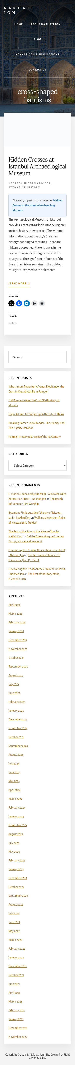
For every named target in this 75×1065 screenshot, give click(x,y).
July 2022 (13, 913)
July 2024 (13, 763)
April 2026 (14, 604)
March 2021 (15, 1001)
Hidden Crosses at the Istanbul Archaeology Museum (37, 205)
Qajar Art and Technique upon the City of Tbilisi (36, 414)
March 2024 (15, 798)
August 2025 (15, 675)
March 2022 (15, 939)
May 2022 (14, 931)
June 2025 (14, 693)
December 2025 (17, 640)
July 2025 (13, 684)
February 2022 (16, 948)
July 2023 (13, 842)
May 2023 (14, 851)
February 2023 (16, 860)
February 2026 (16, 622)
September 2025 (18, 666)
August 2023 (15, 834)
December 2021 (17, 966)
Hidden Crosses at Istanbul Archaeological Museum (37, 166)
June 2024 (14, 772)
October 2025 (16, 657)
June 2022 (14, 922)
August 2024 (15, 754)
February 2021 (16, 1010)
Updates (15, 183)
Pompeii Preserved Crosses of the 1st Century (34, 436)
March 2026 (15, 613)
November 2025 (17, 648)
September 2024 (18, 745)
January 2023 (16, 869)
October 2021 (16, 975)
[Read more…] (19, 284)
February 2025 (16, 701)
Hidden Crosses (37, 183)
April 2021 (14, 992)
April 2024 (14, 790)
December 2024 (17, 719)
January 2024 (16, 816)
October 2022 (16, 886)
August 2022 (15, 904)
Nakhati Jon (19, 10)
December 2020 (17, 1028)
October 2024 (16, 737)
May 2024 (14, 781)
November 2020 (17, 1036)
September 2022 (18, 895)
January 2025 (16, 710)
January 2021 (15, 1019)
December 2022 (17, 878)
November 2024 (17, 728)
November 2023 (17, 825)
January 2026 (16, 631)
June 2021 (14, 983)
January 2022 (16, 957)
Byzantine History (24, 187)
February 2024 (16, 807)
